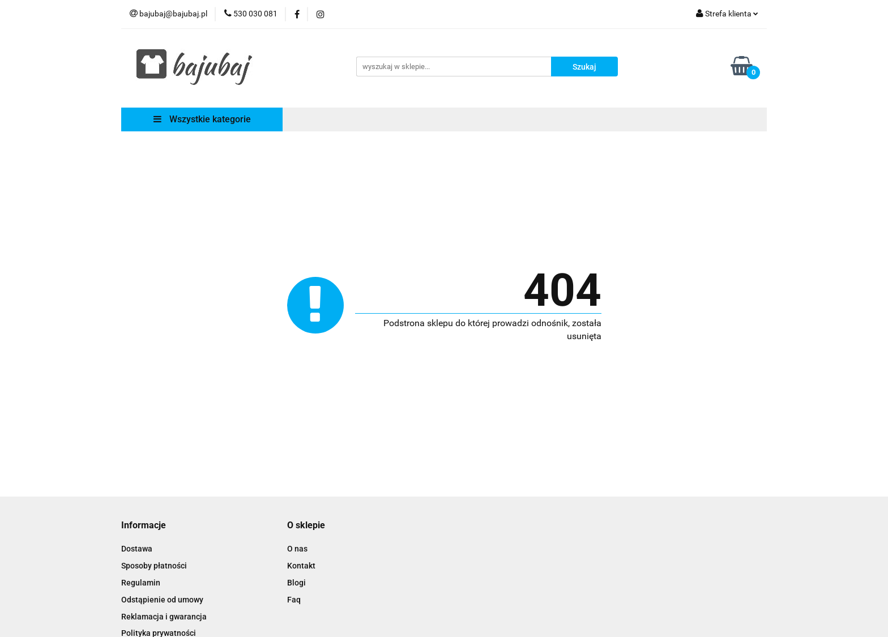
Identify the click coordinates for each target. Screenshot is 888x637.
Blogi (296, 582)
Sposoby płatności (154, 565)
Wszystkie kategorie (202, 119)
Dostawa (136, 548)
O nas (297, 548)
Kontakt (301, 565)
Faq (294, 599)
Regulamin (140, 582)
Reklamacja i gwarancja (164, 616)
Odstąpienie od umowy (162, 599)
